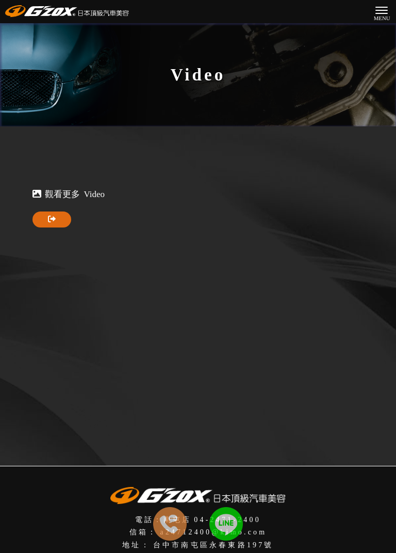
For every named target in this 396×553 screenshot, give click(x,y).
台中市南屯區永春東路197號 (213, 545)
